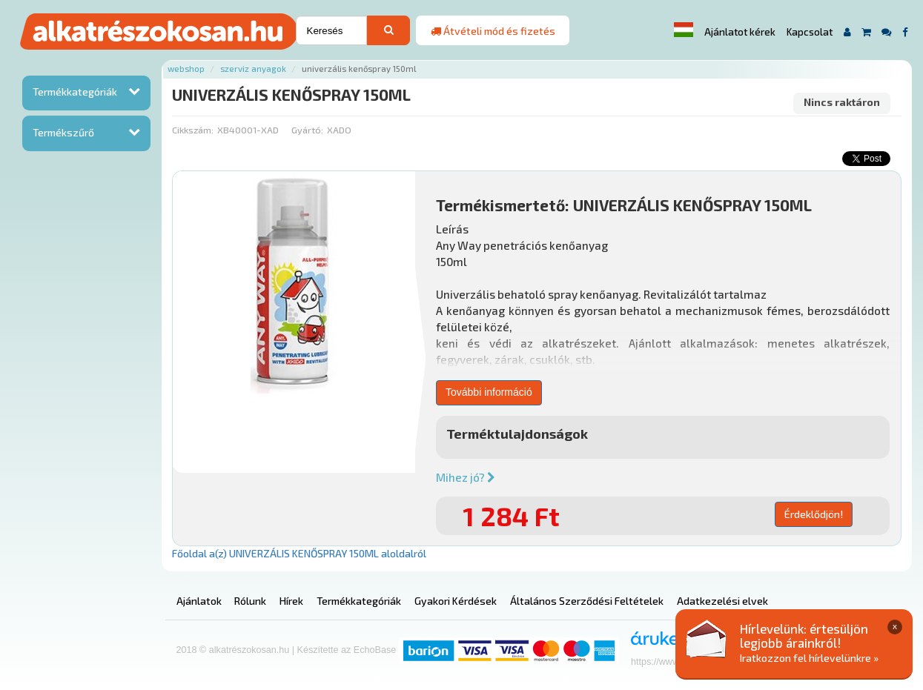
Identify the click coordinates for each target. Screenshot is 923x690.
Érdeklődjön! (813, 514)
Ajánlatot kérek (739, 32)
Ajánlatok (199, 600)
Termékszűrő (63, 132)
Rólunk (250, 600)
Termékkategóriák (75, 91)
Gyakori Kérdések (455, 600)
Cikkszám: (193, 130)
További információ (489, 392)
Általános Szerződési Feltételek (587, 600)
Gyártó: (307, 130)
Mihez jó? (465, 477)
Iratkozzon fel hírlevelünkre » (809, 657)
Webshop (186, 68)
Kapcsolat (810, 32)
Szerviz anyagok (253, 68)
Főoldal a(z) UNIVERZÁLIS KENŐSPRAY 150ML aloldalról (299, 553)
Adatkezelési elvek (722, 600)
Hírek (291, 600)
